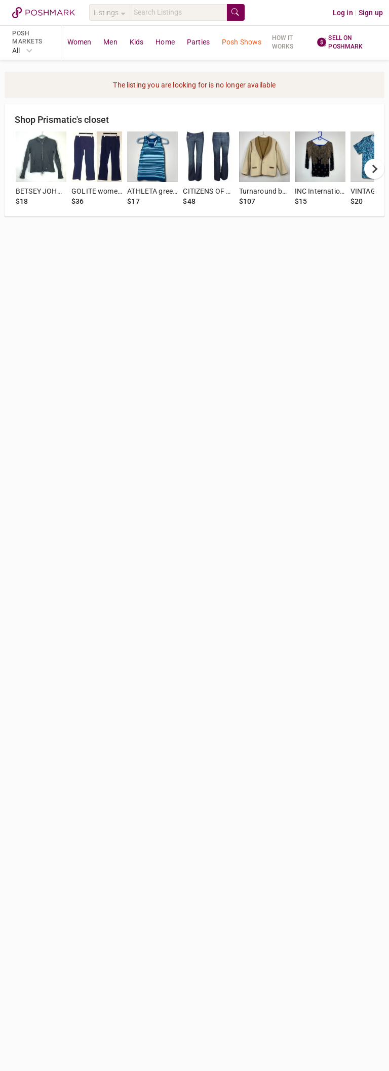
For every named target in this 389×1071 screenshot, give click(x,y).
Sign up (371, 13)
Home (165, 42)
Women (79, 42)
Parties (198, 42)
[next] (374, 169)
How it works (283, 42)
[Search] (178, 12)
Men (110, 42)
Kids (137, 42)
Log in (343, 13)
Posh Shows (242, 42)
